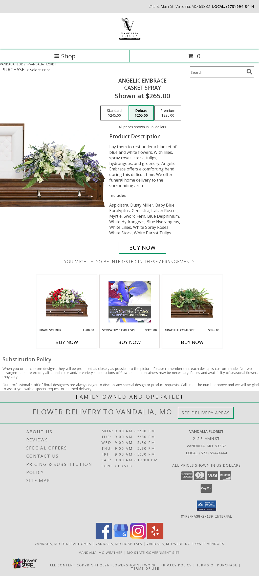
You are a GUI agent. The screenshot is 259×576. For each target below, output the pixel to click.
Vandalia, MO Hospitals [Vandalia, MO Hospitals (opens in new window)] (119, 543)
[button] (206, 505)
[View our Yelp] (155, 537)
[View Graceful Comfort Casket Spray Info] (192, 301)
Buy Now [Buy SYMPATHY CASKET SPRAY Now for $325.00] (129, 342)
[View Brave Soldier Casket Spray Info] (67, 301)
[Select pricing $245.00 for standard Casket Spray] (114, 113)
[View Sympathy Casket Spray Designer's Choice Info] (130, 301)
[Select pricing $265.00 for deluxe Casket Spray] (141, 113)
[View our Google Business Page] (121, 537)
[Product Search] (217, 72)
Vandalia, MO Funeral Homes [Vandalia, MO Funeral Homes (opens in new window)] (63, 543)
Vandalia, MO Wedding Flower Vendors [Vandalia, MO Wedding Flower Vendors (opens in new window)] (185, 543)
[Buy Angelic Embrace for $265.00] (142, 248)
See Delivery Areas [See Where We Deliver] (206, 413)
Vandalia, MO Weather (101, 552)
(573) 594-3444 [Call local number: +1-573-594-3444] (240, 6)
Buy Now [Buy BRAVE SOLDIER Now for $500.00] (66, 342)
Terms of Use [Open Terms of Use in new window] (145, 568)
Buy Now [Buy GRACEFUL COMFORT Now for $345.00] (192, 342)
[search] (249, 72)
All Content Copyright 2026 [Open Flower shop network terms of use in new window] (79, 565)
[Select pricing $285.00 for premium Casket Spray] (168, 113)
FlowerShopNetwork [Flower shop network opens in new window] (133, 565)
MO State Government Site (153, 552)
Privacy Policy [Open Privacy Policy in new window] (176, 565)
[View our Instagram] (138, 537)
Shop (64, 56)
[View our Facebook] (104, 537)
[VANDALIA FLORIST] (129, 42)
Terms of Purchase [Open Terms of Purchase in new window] (217, 565)
